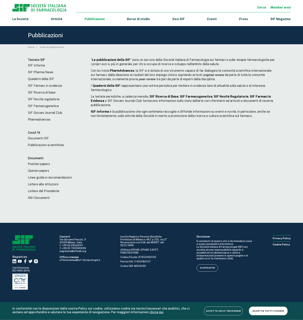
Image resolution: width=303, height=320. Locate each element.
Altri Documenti (39, 198)
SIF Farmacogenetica (43, 106)
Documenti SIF (38, 138)
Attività (56, 19)
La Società (20, 19)
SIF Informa (36, 65)
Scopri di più (207, 268)
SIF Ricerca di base (41, 92)
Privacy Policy (282, 238)
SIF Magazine (280, 19)
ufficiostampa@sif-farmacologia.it (80, 260)
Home (31, 47)
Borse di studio (138, 19)
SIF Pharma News (40, 72)
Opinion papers (38, 171)
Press (243, 19)
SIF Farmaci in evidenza (45, 86)
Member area (281, 7)
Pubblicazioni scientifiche (46, 145)
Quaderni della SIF (41, 79)
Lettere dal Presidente (43, 191)
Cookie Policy (281, 244)
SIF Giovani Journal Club (45, 113)
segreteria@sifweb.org (73, 251)
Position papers (39, 164)
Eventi (212, 19)
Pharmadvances (39, 119)
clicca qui (156, 312)
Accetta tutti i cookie (268, 310)
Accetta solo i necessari (223, 310)
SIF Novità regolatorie (44, 99)
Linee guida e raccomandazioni (50, 177)
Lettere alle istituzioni (43, 184)
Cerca (261, 7)
